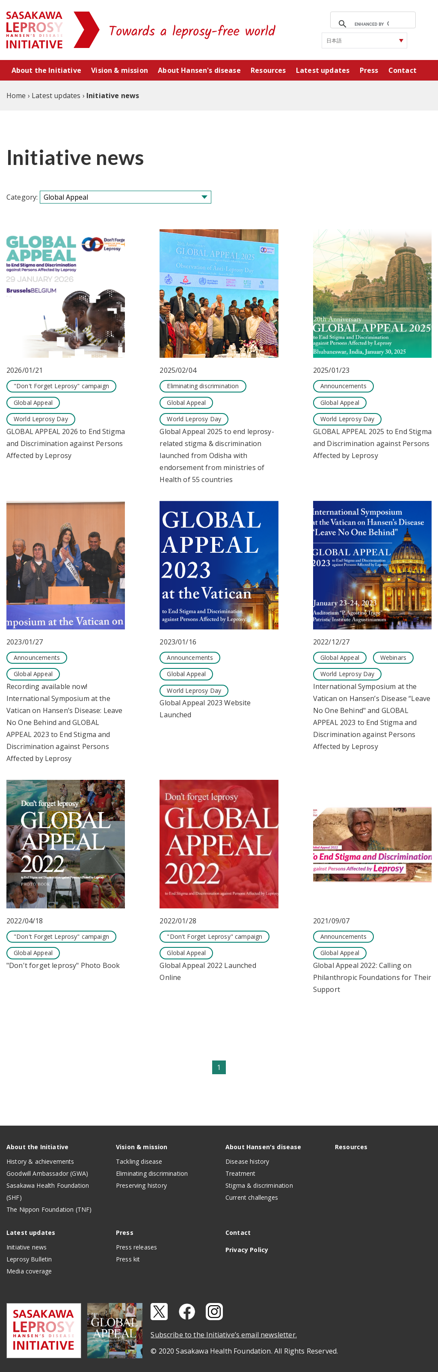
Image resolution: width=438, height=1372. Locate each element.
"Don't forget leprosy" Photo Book (63, 965)
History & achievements (40, 1161)
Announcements (343, 386)
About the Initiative (46, 70)
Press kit (128, 1259)
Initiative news (26, 1247)
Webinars (393, 657)
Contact (402, 70)
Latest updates (322, 70)
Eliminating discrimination (203, 386)
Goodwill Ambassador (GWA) (47, 1173)
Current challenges (251, 1197)
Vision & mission (119, 70)
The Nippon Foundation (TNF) (49, 1209)
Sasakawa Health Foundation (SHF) (47, 1191)
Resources (268, 70)
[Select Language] (364, 40)
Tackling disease (139, 1161)
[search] (372, 24)
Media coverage (29, 1271)
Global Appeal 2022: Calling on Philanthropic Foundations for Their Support (372, 977)
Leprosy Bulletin (29, 1259)
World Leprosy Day (41, 419)
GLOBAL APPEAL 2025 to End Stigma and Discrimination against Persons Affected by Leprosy (372, 443)
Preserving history (141, 1185)
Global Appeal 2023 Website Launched (205, 708)
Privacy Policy (246, 1250)
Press (369, 70)
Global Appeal (33, 402)
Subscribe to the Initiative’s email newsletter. (224, 1334)
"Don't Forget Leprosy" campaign (61, 386)
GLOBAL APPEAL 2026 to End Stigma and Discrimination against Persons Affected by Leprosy (65, 443)
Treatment (240, 1173)
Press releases (136, 1247)
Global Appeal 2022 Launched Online (208, 971)
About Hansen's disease (199, 70)
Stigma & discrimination (259, 1185)
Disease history (247, 1161)
